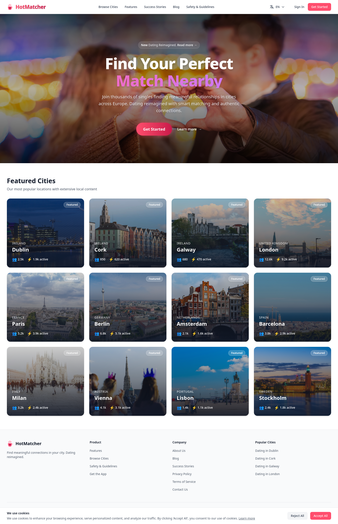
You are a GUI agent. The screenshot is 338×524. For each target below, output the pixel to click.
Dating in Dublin (266, 451)
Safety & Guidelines (200, 7)
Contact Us (180, 489)
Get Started (319, 7)
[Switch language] (277, 7)
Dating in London (267, 474)
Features (131, 7)
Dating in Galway (267, 466)
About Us (178, 451)
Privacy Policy (181, 474)
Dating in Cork (265, 458)
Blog (176, 7)
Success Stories (155, 7)
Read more (187, 45)
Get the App (98, 474)
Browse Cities (108, 7)
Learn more (189, 129)
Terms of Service (184, 482)
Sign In (299, 7)
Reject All (297, 516)
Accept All (321, 516)
